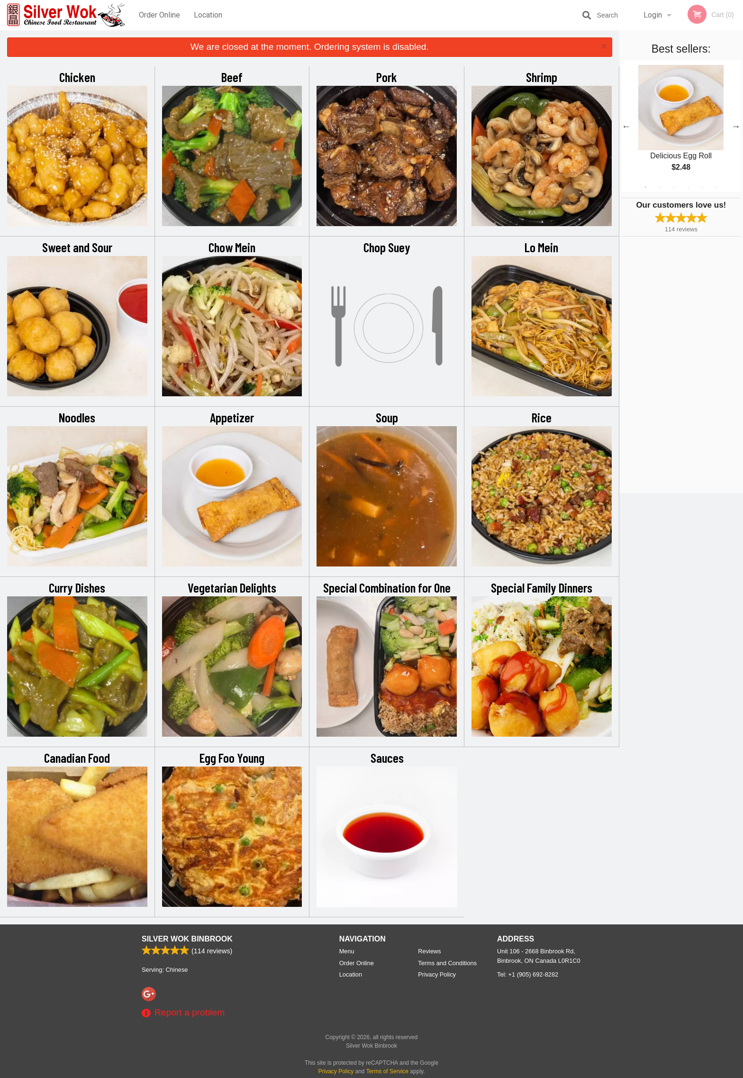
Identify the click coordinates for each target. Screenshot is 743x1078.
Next (736, 126)
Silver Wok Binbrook (187, 939)
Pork (386, 76)
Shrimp (541, 76)
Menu (346, 951)
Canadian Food (77, 757)
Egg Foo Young (231, 757)
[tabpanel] (681, 126)
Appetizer (232, 417)
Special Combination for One (387, 587)
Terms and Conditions (447, 963)
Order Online (159, 14)
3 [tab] (674, 187)
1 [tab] (645, 187)
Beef (232, 76)
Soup (387, 417)
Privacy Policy (437, 974)
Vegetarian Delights (232, 587)
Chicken (77, 76)
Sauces (387, 757)
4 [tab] (688, 187)
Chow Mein (231, 247)
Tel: (527, 974)
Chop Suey (386, 247)
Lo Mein (541, 247)
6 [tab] (716, 187)
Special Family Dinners (541, 587)
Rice (542, 417)
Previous (626, 126)
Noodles (77, 417)
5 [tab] (702, 187)
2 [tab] (659, 187)
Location (208, 14)
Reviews (429, 951)
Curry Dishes (77, 587)
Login (652, 14)
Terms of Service (387, 1071)
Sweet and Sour (77, 247)
